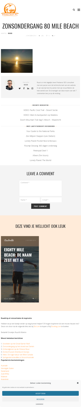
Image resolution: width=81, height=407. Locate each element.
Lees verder (9, 299)
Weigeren (40, 399)
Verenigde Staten (7, 368)
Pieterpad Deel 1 (40, 150)
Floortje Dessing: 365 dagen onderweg (40, 145)
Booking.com (56, 326)
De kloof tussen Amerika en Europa (16, 352)
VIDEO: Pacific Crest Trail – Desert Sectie (41, 110)
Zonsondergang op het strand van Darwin (18, 346)
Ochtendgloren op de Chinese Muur (16, 349)
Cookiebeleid (39, 404)
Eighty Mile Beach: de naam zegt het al (18, 255)
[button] (78, 383)
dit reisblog (56, 93)
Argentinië (4, 379)
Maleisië (4, 376)
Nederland (5, 371)
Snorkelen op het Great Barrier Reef (16, 344)
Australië (9, 240)
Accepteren (40, 393)
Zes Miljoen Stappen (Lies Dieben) (40, 136)
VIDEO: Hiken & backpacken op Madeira (40, 115)
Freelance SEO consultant (65, 82)
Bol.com (37, 326)
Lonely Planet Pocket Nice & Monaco (40, 141)
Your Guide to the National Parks (40, 131)
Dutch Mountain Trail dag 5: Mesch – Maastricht (40, 120)
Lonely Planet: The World (40, 160)
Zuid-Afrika (5, 374)
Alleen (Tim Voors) (40, 155)
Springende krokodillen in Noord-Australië (18, 357)
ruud (10, 33)
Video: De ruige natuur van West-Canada (18, 354)
